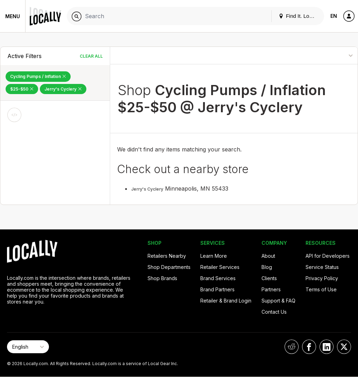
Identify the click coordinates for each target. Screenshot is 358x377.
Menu (12, 16)
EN (333, 16)
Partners (271, 289)
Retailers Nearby (167, 256)
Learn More (213, 256)
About (268, 256)
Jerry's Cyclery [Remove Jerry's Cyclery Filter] (63, 89)
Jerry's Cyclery (147, 189)
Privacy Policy (322, 278)
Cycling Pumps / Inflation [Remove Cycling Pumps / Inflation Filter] (38, 76)
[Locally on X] (344, 347)
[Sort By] (325, 55)
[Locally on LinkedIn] (327, 347)
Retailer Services (219, 267)
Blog (267, 267)
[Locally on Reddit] (292, 347)
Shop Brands (162, 278)
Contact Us (274, 312)
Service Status (322, 267)
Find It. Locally (299, 16)
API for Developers (328, 256)
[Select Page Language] (28, 346)
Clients (269, 278)
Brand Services (218, 278)
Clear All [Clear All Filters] (91, 56)
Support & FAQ (278, 301)
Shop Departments (169, 267)
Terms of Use (321, 289)
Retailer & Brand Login (225, 301)
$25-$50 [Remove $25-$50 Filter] (22, 89)
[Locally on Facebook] (309, 347)
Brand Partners (217, 289)
